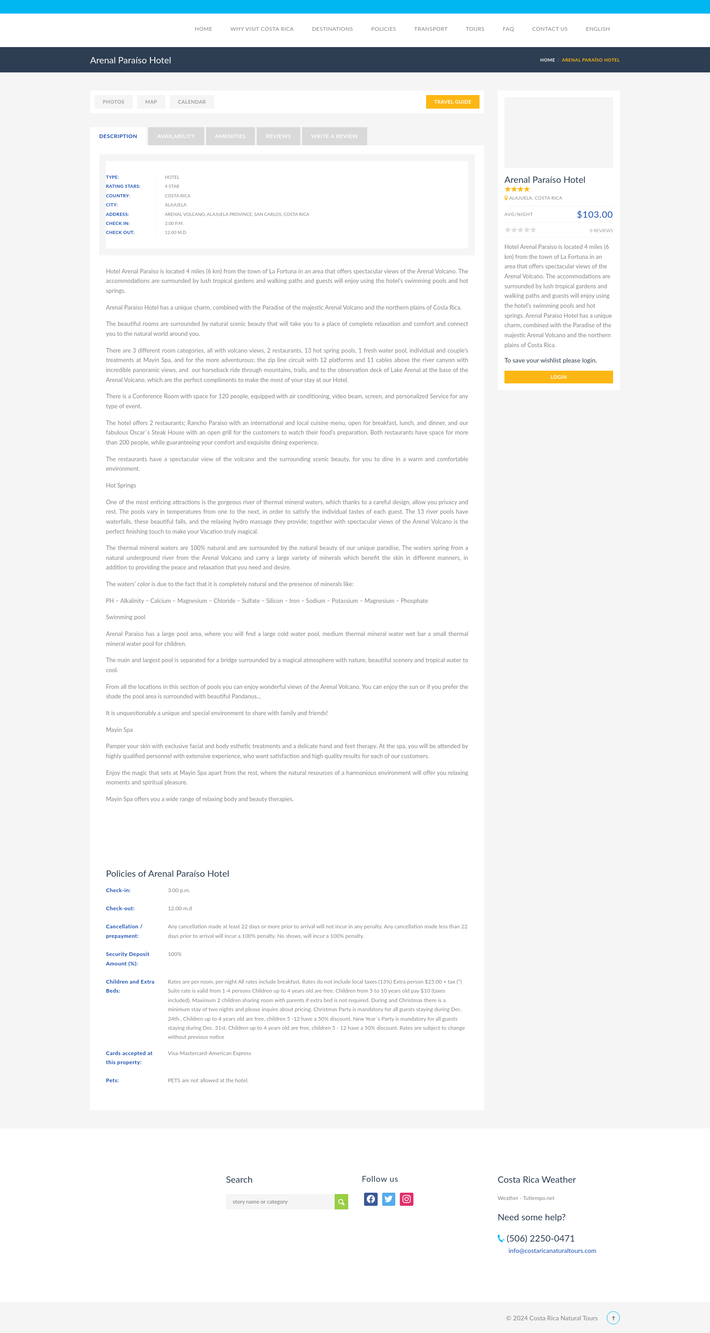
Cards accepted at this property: (129, 1057)
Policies (383, 28)
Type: (112, 177)
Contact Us (550, 28)
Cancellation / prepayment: (124, 931)
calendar (192, 102)
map (151, 102)
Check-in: (118, 890)
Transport (431, 28)
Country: (118, 195)
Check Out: (120, 232)
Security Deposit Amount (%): (127, 958)
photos (114, 102)
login (559, 377)
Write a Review (334, 136)
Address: (117, 214)
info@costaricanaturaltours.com (552, 1250)
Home (203, 28)
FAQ (508, 28)
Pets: (112, 1080)
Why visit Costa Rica (262, 28)
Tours (475, 28)
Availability (176, 136)
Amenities (230, 136)
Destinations (332, 28)
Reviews (278, 136)
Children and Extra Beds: (130, 986)
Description (118, 136)
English (603, 28)
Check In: (118, 223)
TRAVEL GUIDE (452, 102)
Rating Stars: (123, 186)
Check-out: (120, 908)
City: (112, 204)
